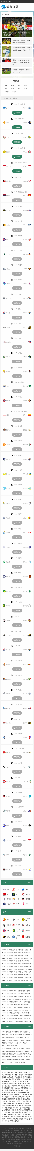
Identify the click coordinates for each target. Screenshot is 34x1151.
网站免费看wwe (14, 1095)
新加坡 (25, 166)
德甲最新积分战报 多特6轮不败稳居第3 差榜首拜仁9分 (16, 1032)
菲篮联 (20, 704)
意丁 (19, 617)
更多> (29, 882)
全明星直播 (8, 1108)
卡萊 (24, 532)
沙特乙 (20, 338)
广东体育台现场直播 (18, 1097)
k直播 (26, 1090)
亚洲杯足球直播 (11, 1106)
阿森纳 (27, 937)
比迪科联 (25, 210)
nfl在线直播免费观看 (23, 1092)
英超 (25, 85)
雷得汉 (8, 357)
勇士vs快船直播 (25, 1108)
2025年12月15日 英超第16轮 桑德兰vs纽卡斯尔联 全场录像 (17, 977)
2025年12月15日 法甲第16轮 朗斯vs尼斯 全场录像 (15, 955)
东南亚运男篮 (22, 163)
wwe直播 (5, 1095)
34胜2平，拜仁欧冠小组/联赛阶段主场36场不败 (14, 1062)
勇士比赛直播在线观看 (13, 1101)
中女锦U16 (21, 104)
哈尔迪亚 (25, 752)
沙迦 (7, 386)
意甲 (12, 88)
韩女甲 (20, 221)
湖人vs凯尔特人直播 (13, 1114)
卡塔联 (20, 822)
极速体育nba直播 (7, 1073)
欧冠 (6, 85)
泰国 (7, 415)
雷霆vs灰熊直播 (17, 1103)
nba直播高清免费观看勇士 (13, 1079)
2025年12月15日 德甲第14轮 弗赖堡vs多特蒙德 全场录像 (17, 972)
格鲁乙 (20, 177)
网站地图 (17, 1146)
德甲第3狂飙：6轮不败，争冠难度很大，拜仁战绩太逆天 (17, 1034)
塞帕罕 (25, 723)
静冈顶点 (25, 254)
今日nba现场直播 (7, 1117)
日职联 (27, 899)
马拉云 (8, 518)
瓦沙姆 (25, 459)
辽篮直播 (19, 1099)
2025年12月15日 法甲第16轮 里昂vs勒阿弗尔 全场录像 (16, 974)
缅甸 (24, 415)
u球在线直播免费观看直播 (14, 1119)
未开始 (17, 186)
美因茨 (18, 925)
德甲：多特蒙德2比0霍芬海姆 (9, 1045)
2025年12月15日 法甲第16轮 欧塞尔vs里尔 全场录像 (16, 952)
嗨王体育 (15, 1075)
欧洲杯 (14, 92)
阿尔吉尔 (25, 488)
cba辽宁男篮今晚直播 (9, 1110)
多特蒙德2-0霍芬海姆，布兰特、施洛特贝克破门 (14, 1043)
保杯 (19, 851)
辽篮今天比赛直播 (17, 1112)
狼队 (8, 937)
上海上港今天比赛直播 (14, 1077)
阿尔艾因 (25, 474)
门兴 (17, 920)
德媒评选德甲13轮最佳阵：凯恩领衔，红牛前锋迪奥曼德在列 (18, 1051)
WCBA (20, 265)
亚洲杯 (9, 899)
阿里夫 (25, 342)
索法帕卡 (25, 606)
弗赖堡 (9, 925)
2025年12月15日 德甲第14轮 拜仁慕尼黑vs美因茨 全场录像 (17, 966)
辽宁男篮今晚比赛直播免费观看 (15, 1086)
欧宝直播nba (26, 1114)
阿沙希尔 (25, 503)
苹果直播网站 (18, 1073)
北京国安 (18, 930)
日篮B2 (20, 250)
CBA (12, 85)
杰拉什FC (25, 444)
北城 (24, 767)
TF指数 (8, 796)
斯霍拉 (8, 459)
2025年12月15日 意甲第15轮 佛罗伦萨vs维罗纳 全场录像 (17, 969)
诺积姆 (8, 371)
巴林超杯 (21, 748)
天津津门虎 (18, 937)
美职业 (27, 894)
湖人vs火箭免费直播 (21, 1088)
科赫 (7, 825)
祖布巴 (8, 488)
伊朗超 (20, 514)
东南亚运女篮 (22, 192)
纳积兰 (8, 503)
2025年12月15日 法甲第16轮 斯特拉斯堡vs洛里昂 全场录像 (17, 958)
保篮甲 (20, 426)
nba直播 (15, 1108)
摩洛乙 (20, 690)
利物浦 (27, 931)
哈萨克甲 (21, 807)
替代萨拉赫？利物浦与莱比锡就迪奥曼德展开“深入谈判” (16, 1054)
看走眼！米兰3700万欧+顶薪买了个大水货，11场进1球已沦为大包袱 (22, 62)
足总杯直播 (25, 1101)
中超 (17, 899)
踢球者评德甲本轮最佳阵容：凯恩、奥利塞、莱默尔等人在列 (18, 1048)
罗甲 (19, 836)
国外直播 (20, 1106)
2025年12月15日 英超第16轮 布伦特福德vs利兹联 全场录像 (17, 950)
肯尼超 (20, 206)
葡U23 (20, 778)
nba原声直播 (25, 1095)
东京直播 (7, 1112)
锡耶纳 (8, 620)
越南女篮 (25, 195)
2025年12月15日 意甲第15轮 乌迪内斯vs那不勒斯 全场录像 (17, 980)
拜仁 (8, 931)
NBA (19, 85)
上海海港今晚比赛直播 (16, 1090)
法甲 (25, 88)
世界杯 (7, 92)
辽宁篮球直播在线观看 (12, 1121)
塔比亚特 (25, 664)
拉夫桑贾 (25, 576)
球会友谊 (21, 382)
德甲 (19, 88)
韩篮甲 (20, 236)
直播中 (17, 113)
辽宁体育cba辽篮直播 (17, 1081)
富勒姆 (27, 925)
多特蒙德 (27, 919)
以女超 (20, 866)
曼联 (8, 920)
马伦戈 (25, 591)
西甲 (6, 88)
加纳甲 (20, 734)
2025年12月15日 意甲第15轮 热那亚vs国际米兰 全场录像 (17, 963)
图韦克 (8, 474)
